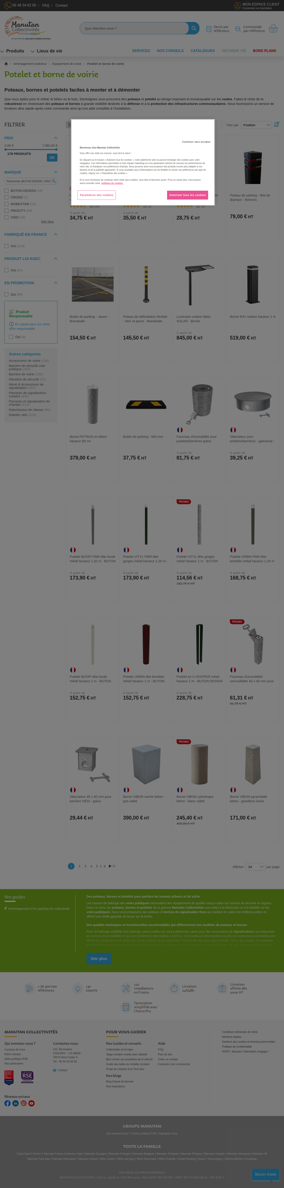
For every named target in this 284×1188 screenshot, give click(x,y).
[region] (143, 162)
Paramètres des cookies (96, 195)
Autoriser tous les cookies (187, 195)
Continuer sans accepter (196, 142)
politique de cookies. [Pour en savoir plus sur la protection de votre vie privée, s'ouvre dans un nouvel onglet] (112, 183)
